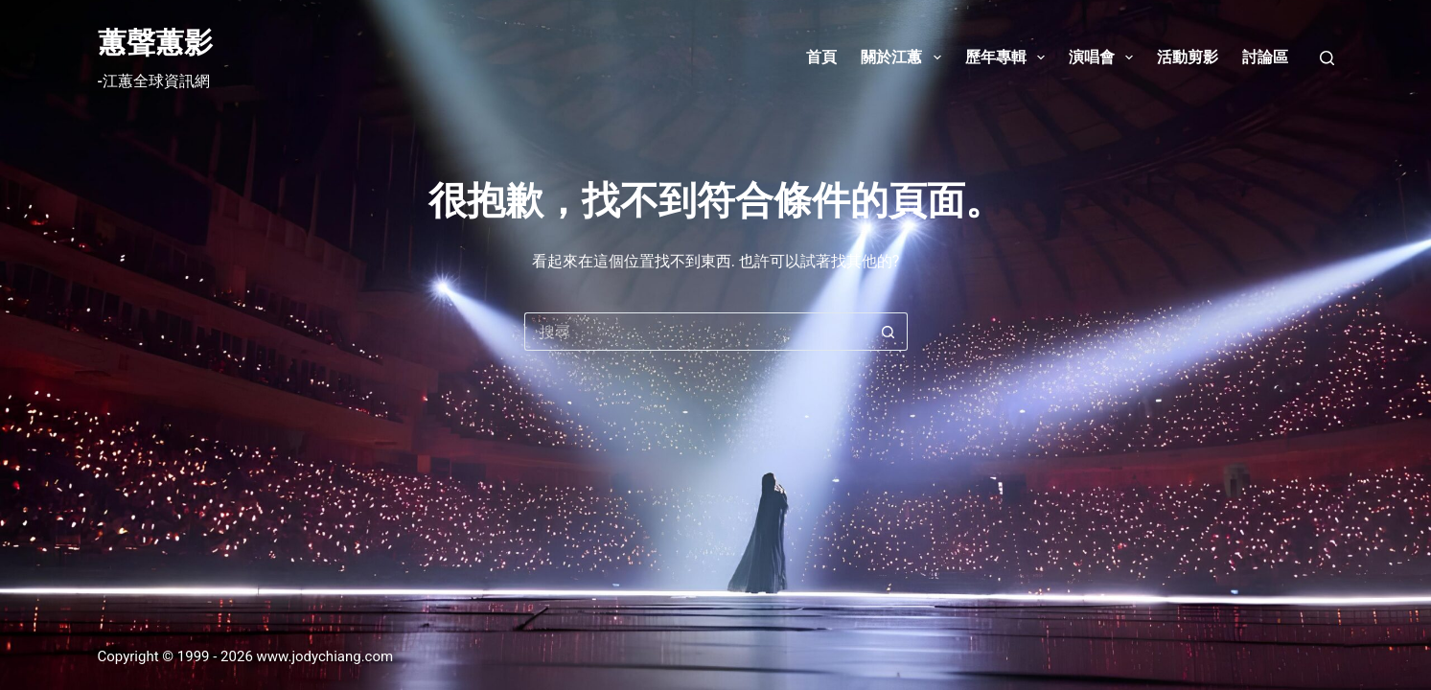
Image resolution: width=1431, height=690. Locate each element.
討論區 (1265, 57)
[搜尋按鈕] (888, 331)
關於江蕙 (904, 57)
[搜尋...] (696, 331)
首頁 (821, 57)
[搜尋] (1327, 58)
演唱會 (1105, 57)
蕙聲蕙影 (155, 42)
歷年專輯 (1008, 57)
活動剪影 (1187, 57)
